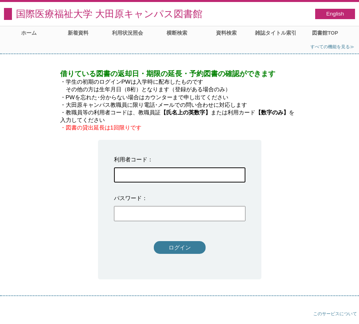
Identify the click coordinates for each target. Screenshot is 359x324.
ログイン (180, 247)
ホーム (29, 33)
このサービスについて (335, 313)
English (335, 14)
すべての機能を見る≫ (332, 46)
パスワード (128, 198)
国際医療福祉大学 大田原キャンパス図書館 (109, 13)
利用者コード (130, 159)
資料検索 (226, 33)
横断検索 (177, 33)
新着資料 (78, 33)
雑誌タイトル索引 (275, 33)
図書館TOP (325, 33)
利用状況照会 (127, 33)
